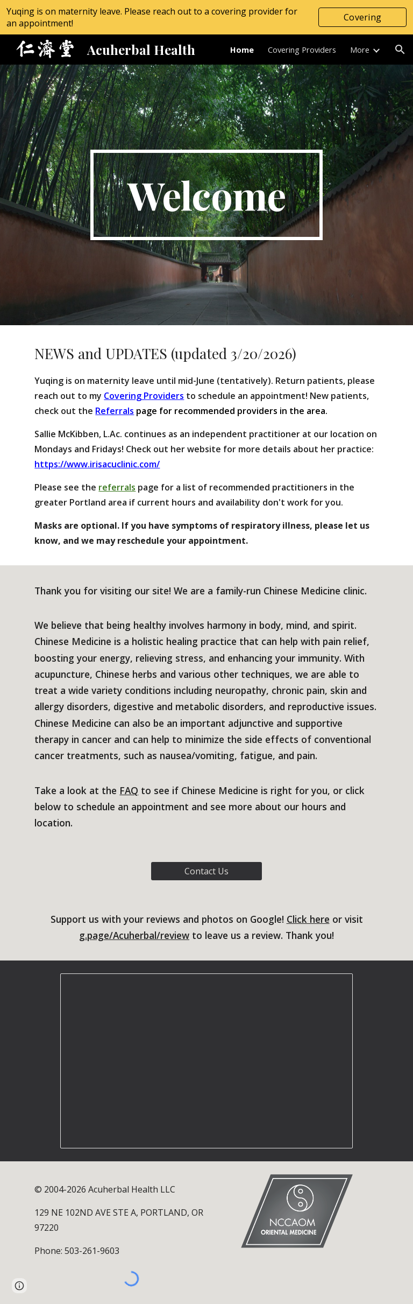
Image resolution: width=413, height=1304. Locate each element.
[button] (400, 49)
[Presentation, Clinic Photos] (206, 1060)
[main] (206, 195)
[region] (206, 17)
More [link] (359, 49)
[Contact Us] (206, 871)
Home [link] (242, 49)
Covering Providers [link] (302, 49)
